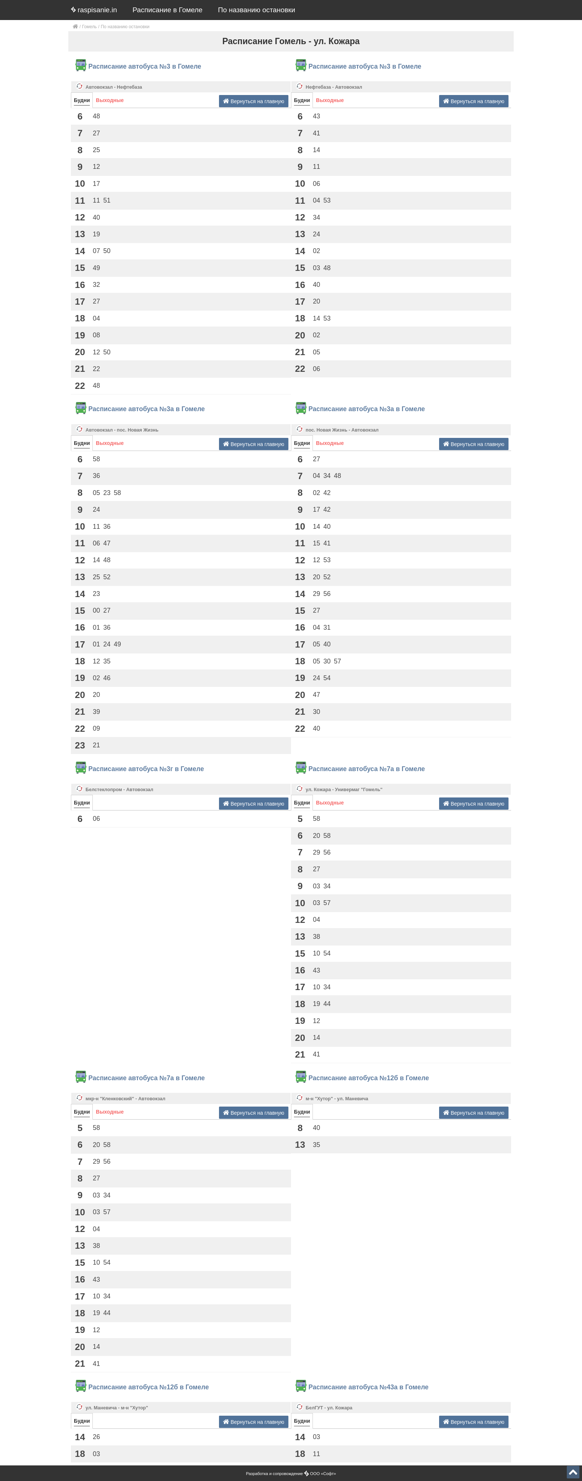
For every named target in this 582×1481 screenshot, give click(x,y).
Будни (82, 100)
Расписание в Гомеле (168, 10)
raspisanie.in (94, 10)
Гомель (89, 26)
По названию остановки (256, 10)
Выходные (110, 100)
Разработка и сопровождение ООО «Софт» (291, 1473)
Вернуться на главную (253, 101)
